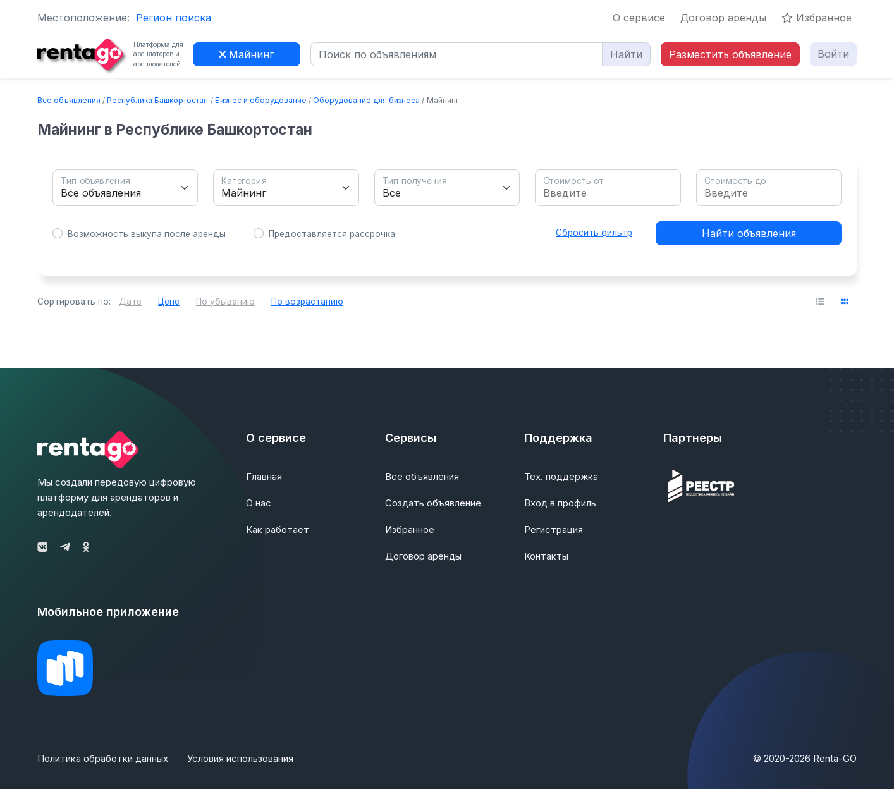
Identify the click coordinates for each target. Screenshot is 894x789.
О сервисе (639, 17)
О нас (258, 503)
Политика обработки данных (102, 758)
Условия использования (240, 758)
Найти (626, 54)
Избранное (816, 17)
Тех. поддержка (561, 476)
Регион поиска (173, 17)
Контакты (546, 556)
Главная (264, 476)
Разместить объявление (730, 54)
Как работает (277, 529)
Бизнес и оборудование (261, 100)
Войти (833, 53)
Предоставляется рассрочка (332, 234)
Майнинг (246, 54)
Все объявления (69, 100)
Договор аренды (723, 17)
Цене (169, 302)
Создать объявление (433, 503)
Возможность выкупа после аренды (147, 234)
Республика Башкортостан (157, 100)
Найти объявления (749, 233)
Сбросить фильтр (594, 233)
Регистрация (553, 529)
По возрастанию (307, 302)
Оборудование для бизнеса (366, 100)
